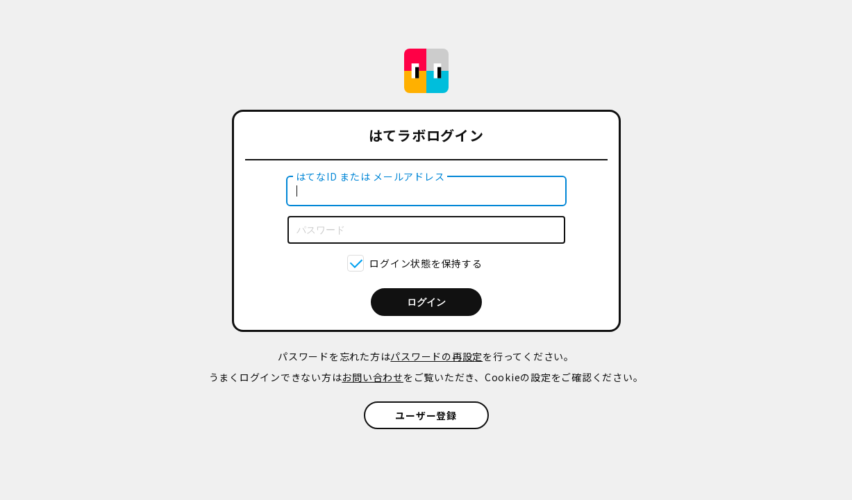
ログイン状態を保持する (425, 263)
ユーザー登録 (426, 415)
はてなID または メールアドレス (370, 176)
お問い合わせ (372, 377)
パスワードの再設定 (436, 356)
